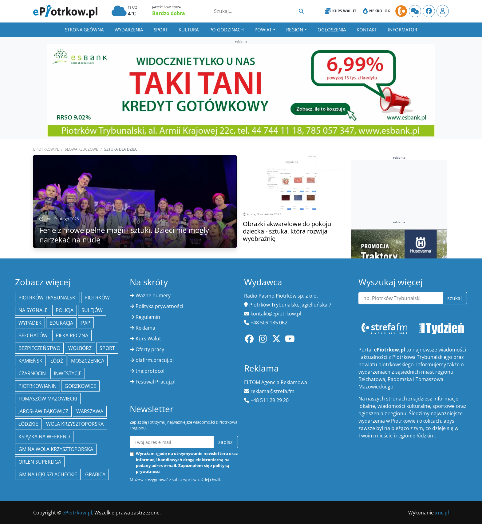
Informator (402, 29)
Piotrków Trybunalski (47, 297)
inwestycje (67, 373)
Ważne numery (153, 295)
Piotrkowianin (37, 386)
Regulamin (148, 317)
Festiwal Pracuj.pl (156, 381)
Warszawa (89, 411)
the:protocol (150, 371)
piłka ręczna (72, 335)
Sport (161, 29)
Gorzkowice (80, 386)
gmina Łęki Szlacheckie (47, 474)
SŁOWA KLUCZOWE (81, 149)
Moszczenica (87, 360)
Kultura (189, 29)
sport (107, 348)
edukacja (61, 322)
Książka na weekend (44, 436)
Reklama (145, 327)
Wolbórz (80, 348)
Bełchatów (33, 335)
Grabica (95, 474)
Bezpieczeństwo (39, 348)
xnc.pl (442, 512)
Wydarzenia (129, 29)
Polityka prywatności (159, 306)
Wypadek (29, 322)
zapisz (225, 442)
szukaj (454, 298)
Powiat (263, 29)
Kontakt (367, 29)
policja (64, 310)
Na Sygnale (33, 310)
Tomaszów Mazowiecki (47, 398)
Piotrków (97, 297)
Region (294, 29)
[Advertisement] (399, 203)
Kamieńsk (30, 360)
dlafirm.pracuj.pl (155, 360)
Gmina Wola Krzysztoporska (55, 449)
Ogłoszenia (332, 29)
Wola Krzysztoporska (75, 423)
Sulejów (92, 310)
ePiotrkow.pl (46, 149)
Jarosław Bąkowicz (43, 411)
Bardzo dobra (168, 13)
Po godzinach (226, 29)
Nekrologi (377, 11)
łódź (56, 360)
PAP (85, 322)
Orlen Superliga (39, 461)
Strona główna (84, 29)
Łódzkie (28, 423)
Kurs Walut (340, 11)
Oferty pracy (150, 349)
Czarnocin (32, 373)
